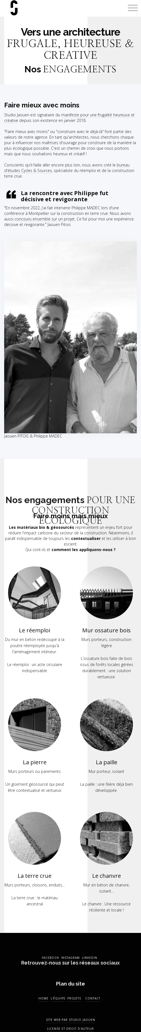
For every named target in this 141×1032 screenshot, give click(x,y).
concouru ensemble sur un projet (44, 219)
